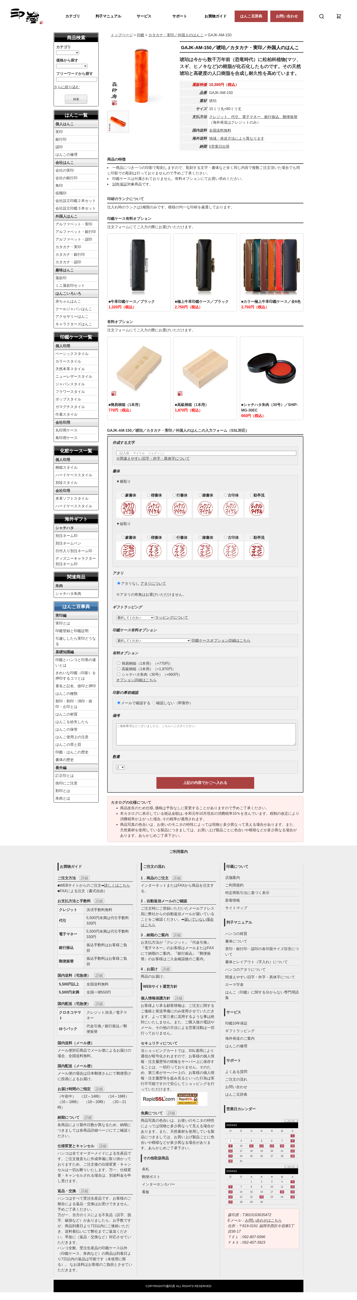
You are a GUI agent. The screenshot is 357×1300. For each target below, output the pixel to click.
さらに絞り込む (67, 87)
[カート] (338, 16)
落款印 (60, 278)
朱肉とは (62, 798)
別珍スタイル (66, 483)
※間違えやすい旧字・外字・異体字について (153, 458)
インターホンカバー (158, 1188)
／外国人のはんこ (176, 35)
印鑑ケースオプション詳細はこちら (221, 640)
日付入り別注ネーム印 (73, 551)
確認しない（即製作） (173, 703)
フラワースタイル (70, 392)
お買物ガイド (215, 16)
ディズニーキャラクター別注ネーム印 (75, 561)
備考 (116, 716)
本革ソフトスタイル (72, 498)
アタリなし (128, 583)
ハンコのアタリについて (245, 974)
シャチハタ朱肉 (68, 594)
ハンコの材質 (236, 938)
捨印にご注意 (66, 783)
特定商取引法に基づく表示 (247, 897)
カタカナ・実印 (68, 247)
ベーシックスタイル (72, 354)
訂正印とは (64, 776)
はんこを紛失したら (72, 722)
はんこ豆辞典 (251, 16)
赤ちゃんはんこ (68, 301)
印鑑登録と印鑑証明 (72, 631)
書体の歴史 (64, 760)
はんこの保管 (66, 729)
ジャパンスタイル (70, 384)
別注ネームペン (68, 543)
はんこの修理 (66, 154)
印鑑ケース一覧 (76, 337)
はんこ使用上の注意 (72, 737)
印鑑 (140, 35)
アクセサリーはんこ (72, 316)
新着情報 (232, 904)
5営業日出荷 (219, 146)
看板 (145, 1196)
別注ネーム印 (66, 536)
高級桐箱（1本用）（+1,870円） (146, 669)
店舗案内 (232, 882)
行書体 (180, 495)
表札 (145, 1173)
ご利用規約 (234, 889)
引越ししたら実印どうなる (75, 641)
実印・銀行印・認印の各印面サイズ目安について (262, 955)
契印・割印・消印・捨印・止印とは (73, 704)
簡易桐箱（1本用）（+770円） (145, 663)
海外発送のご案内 (240, 1043)
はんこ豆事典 (76, 606)
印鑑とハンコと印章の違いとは (75, 662)
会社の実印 (64, 170)
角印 (59, 185)
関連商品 (76, 576)
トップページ (122, 35)
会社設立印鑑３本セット (75, 208)
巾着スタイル (66, 414)
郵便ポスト (151, 1181)
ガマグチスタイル (70, 407)
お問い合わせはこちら (263, 1224)
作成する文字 (123, 443)
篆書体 (128, 495)
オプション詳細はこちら (136, 680)
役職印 (60, 193)
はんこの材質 (66, 714)
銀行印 (60, 139)
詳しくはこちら (117, 889)
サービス (144, 16)
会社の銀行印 (66, 178)
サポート (179, 16)
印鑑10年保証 (236, 1027)
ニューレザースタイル (73, 376)
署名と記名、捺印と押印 (75, 686)
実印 (59, 132)
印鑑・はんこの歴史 (72, 752)
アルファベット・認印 (73, 239)
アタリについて (153, 583)
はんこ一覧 (76, 115)
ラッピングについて (171, 617)
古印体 (231, 495)
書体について (236, 945)
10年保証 (119, 184)
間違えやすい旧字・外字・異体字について (260, 981)
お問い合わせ (287, 16)
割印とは (62, 791)
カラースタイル (68, 361)
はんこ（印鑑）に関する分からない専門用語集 (262, 999)
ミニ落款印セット (70, 285)
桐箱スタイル (66, 467)
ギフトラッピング (240, 1035)
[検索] (321, 16)
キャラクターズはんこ (73, 324)
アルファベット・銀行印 (75, 232)
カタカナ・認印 (68, 262)
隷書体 (206, 495)
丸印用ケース (66, 430)
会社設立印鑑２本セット (75, 201)
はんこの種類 (66, 693)
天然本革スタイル (70, 369)
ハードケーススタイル (73, 475)
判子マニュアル (108, 16)
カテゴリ (72, 16)
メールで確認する (133, 703)
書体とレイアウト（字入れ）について (256, 966)
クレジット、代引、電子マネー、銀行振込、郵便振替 (253, 117)
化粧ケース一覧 (76, 450)
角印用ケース (66, 438)
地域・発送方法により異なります (236, 138)
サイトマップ (236, 912)
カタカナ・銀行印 (70, 254)
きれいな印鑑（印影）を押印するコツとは (75, 675)
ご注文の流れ (236, 1083)
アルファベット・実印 (73, 224)
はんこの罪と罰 (68, 745)
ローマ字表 (234, 989)
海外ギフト (76, 519)
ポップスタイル (68, 399)
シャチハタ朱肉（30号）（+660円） (149, 674)
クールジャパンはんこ (73, 309)
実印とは (62, 623)
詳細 (84, 882)
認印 (59, 147)
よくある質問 (236, 1076)
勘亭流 (257, 495)
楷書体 (154, 495)
